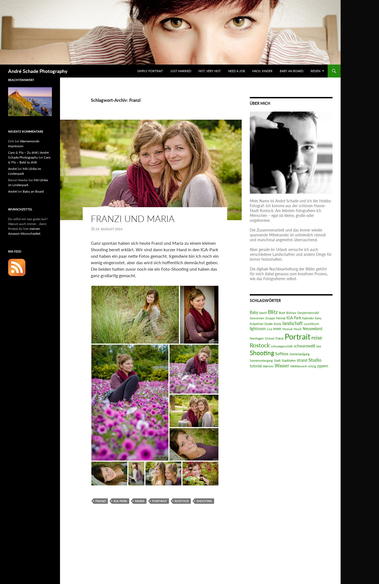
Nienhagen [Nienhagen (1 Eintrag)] (257, 338)
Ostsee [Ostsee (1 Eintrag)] (269, 338)
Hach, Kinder (262, 71)
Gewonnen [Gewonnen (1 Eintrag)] (257, 318)
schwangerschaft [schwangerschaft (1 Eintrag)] (282, 346)
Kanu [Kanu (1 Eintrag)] (318, 318)
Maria (140, 501)
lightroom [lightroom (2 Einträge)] (258, 328)
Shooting (204, 501)
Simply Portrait (150, 71)
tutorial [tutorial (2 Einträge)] (256, 366)
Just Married (180, 71)
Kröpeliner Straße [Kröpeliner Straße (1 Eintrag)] (261, 323)
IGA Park (120, 501)
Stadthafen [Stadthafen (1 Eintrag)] (289, 360)
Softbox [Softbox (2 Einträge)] (281, 353)
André (12, 169)
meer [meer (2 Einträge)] (277, 328)
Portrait (159, 501)
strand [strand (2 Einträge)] (302, 360)
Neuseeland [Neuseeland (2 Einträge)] (312, 328)
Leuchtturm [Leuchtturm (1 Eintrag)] (311, 323)
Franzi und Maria (133, 218)
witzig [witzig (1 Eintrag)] (312, 366)
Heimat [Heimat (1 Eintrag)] (280, 318)
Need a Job (236, 71)
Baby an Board (291, 71)
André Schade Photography (38, 71)
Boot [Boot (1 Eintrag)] (282, 312)
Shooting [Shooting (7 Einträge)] (262, 353)
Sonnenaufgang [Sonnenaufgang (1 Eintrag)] (300, 354)
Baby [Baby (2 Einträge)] (254, 312)
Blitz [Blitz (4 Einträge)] (273, 312)
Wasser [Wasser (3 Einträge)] (282, 365)
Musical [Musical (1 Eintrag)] (287, 329)
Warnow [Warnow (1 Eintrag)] (268, 366)
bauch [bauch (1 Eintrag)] (263, 312)
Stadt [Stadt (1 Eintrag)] (277, 360)
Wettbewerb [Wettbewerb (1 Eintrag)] (298, 366)
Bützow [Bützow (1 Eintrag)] (291, 312)
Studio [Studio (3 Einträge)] (314, 360)
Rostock (182, 501)
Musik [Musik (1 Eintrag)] (298, 329)
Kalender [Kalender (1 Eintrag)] (308, 318)
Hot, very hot (209, 71)
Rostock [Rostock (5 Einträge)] (260, 345)
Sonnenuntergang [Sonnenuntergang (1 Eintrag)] (261, 360)
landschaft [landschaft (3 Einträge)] (292, 323)
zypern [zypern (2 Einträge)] (322, 366)
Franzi (100, 501)
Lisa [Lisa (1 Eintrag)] (269, 329)
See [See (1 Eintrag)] (318, 346)
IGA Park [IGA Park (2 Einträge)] (294, 318)
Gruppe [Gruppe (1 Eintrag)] (270, 318)
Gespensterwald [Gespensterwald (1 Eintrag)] (308, 312)
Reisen (315, 71)
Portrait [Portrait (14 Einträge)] (297, 336)
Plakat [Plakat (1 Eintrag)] (279, 338)
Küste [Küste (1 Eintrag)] (277, 323)
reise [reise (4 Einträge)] (316, 337)
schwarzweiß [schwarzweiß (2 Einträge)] (304, 346)
